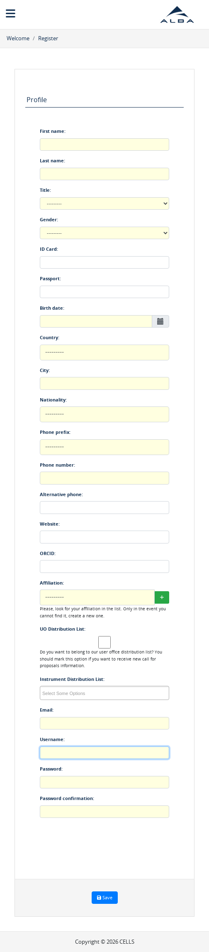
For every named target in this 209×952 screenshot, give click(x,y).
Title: (45, 190)
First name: (53, 131)
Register (48, 38)
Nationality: (53, 399)
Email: (46, 710)
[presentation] (103, 848)
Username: (52, 739)
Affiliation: (52, 583)
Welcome (18, 38)
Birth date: (52, 308)
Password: (51, 769)
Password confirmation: (67, 798)
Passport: (50, 278)
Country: (49, 337)
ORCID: (48, 553)
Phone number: (57, 465)
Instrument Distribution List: (72, 679)
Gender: (49, 219)
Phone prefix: (55, 432)
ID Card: (49, 249)
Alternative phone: (61, 494)
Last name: (52, 160)
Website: (50, 524)
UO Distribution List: (62, 629)
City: (45, 370)
